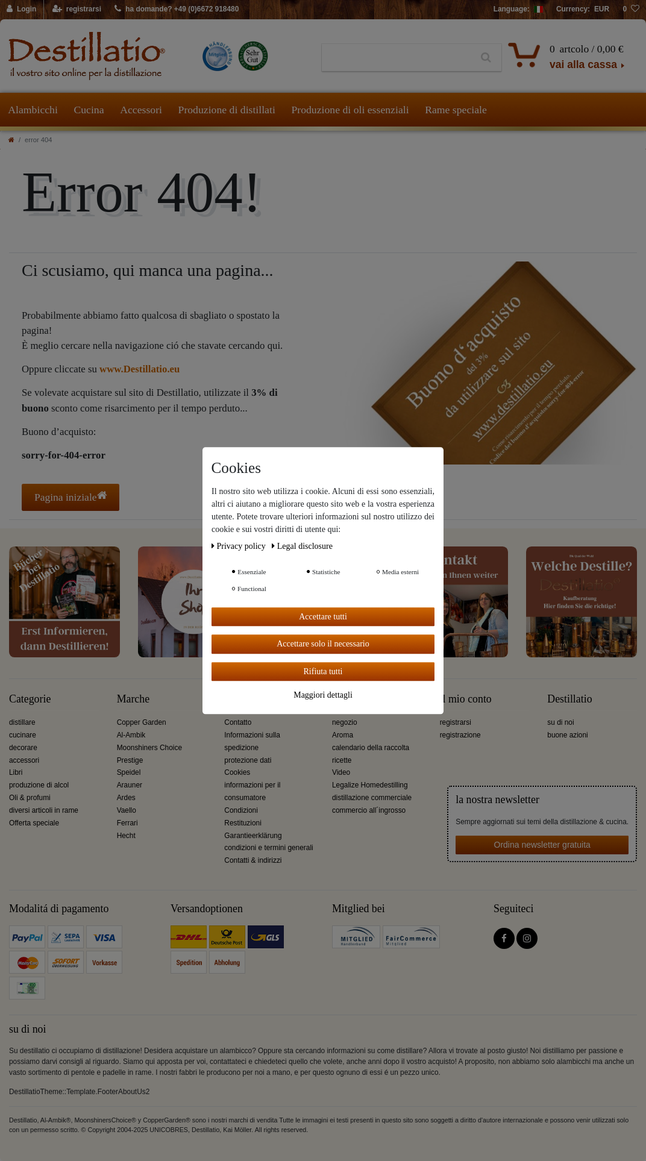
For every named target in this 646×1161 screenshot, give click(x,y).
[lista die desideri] (631, 9)
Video (341, 772)
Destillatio (569, 699)
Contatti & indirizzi (252, 860)
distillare (22, 722)
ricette (341, 760)
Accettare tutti (323, 616)
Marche (133, 699)
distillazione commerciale (372, 797)
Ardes (126, 797)
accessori (24, 760)
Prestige (130, 760)
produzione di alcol (39, 785)
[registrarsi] (77, 9)
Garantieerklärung (252, 835)
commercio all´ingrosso (369, 810)
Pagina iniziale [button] (70, 496)
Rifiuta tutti (323, 671)
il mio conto (466, 699)
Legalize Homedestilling (370, 785)
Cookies (237, 772)
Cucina (89, 110)
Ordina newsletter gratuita (542, 845)
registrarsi (455, 722)
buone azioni (567, 735)
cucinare (22, 735)
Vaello (126, 810)
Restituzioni (242, 823)
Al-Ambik (131, 735)
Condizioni (241, 810)
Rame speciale (456, 110)
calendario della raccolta (370, 747)
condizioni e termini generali (268, 847)
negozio (344, 722)
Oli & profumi (30, 797)
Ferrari (127, 823)
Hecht (126, 835)
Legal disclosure (302, 546)
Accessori (141, 110)
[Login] (22, 9)
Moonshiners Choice (149, 747)
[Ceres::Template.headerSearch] (486, 58)
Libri (15, 772)
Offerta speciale (34, 823)
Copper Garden (141, 722)
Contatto (237, 722)
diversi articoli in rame (43, 810)
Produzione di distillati (226, 110)
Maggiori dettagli (323, 694)
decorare (23, 747)
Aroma (342, 735)
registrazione (460, 735)
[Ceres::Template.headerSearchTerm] (396, 58)
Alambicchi (33, 110)
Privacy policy (240, 546)
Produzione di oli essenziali (350, 110)
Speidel (129, 772)
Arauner (129, 785)
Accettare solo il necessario (323, 643)
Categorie (30, 699)
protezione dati (247, 760)
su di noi (560, 722)
